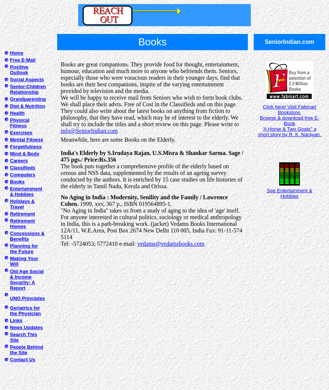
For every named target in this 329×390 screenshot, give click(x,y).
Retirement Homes (22, 223)
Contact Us (22, 359)
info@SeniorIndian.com (89, 131)
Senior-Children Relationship (28, 89)
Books (17, 181)
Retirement (22, 214)
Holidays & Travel (22, 204)
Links (16, 320)
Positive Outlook (19, 69)
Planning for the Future (24, 248)
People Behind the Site (26, 349)
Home (16, 53)
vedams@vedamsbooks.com (170, 244)
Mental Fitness (26, 139)
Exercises (21, 132)
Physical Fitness (20, 122)
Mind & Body (24, 153)
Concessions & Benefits (27, 236)
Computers (22, 174)
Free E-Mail (22, 60)
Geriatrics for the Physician (25, 310)
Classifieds (22, 167)
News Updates (26, 327)
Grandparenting (28, 99)
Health (17, 113)
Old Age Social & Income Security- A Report (27, 280)
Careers (19, 160)
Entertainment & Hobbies (26, 191)
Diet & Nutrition (27, 106)
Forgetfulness (26, 146)
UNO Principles (27, 298)
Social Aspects (27, 79)
